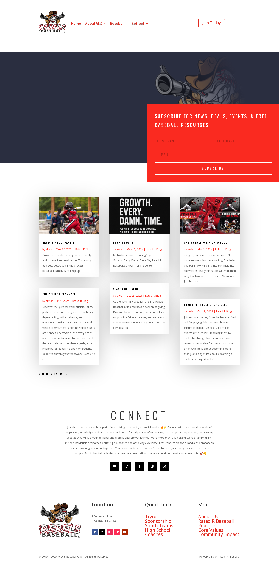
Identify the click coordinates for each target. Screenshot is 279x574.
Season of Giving (125, 289)
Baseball (117, 23)
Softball (138, 23)
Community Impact (218, 534)
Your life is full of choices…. (206, 305)
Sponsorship (158, 521)
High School (157, 530)
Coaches (154, 534)
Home (76, 23)
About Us (208, 516)
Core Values (210, 530)
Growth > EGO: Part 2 (58, 242)
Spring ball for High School (205, 242)
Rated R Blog (83, 249)
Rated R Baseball (216, 521)
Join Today (211, 22)
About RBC (93, 23)
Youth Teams (159, 525)
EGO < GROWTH (123, 242)
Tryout (152, 516)
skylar (49, 249)
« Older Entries (53, 374)
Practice (206, 525)
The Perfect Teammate (59, 294)
